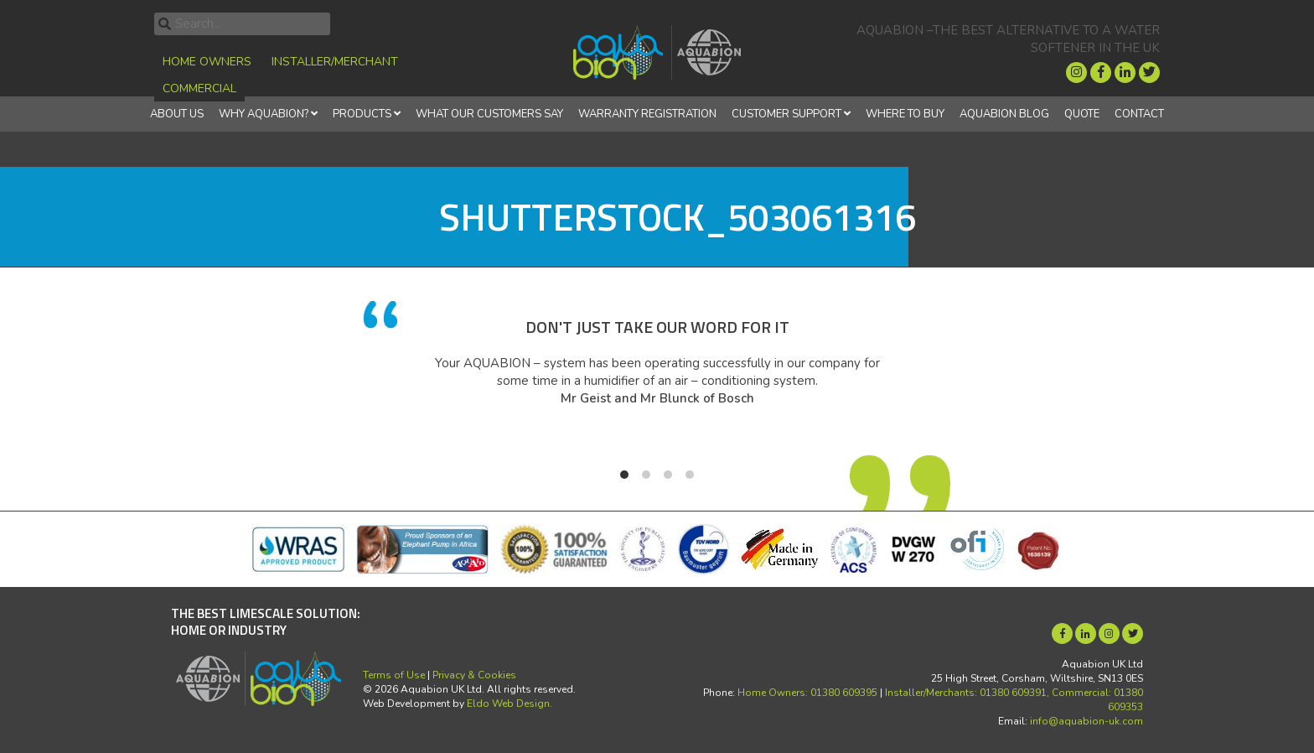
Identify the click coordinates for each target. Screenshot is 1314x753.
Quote (1081, 114)
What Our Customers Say (489, 114)
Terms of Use (394, 675)
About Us (177, 114)
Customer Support (786, 114)
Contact (1139, 114)
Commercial (199, 88)
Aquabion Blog (1004, 114)
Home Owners (207, 62)
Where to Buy (905, 114)
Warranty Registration (647, 114)
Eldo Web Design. (509, 703)
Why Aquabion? (263, 114)
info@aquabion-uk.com (1086, 721)
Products (362, 114)
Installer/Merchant (335, 62)
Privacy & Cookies (474, 675)
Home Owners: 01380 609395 (807, 692)
